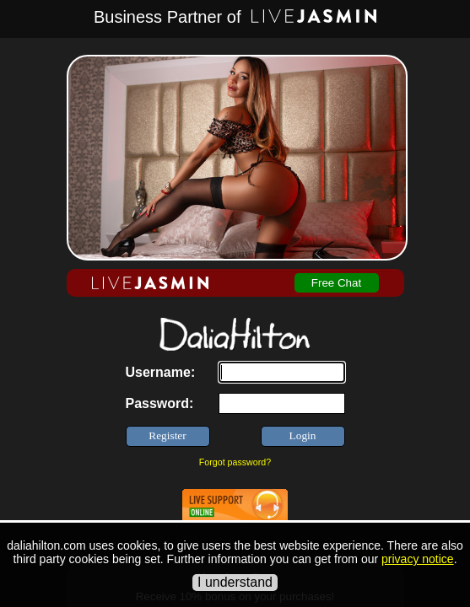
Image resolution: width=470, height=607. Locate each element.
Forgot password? (235, 462)
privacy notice (417, 559)
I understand (235, 582)
